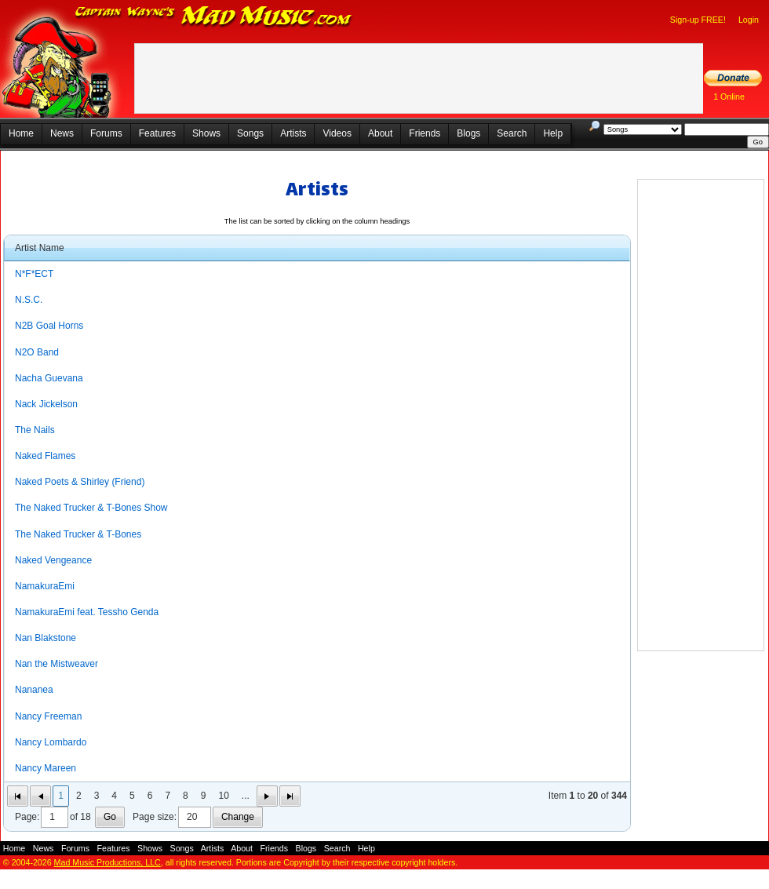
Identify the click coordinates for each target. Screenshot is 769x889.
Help (553, 133)
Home (21, 133)
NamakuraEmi (45, 586)
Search (512, 133)
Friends (424, 133)
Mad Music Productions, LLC (107, 862)
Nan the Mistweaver (56, 663)
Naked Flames (45, 455)
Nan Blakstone (45, 637)
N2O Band (37, 352)
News (62, 133)
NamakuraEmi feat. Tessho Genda (87, 612)
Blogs (468, 133)
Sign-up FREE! (698, 19)
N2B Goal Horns (49, 325)
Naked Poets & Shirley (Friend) (79, 481)
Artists (293, 133)
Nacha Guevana (49, 378)
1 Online (729, 96)
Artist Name (39, 247)
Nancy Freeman (48, 716)
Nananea (34, 689)
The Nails (35, 429)
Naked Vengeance (53, 560)
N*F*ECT (34, 273)
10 (223, 795)
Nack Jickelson (46, 404)
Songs (250, 133)
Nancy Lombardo (50, 742)
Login (748, 19)
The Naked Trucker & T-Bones (78, 534)
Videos (337, 133)
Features (157, 133)
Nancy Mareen (45, 768)
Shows (206, 133)
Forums (106, 133)
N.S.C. (28, 299)
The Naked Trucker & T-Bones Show (91, 507)
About (380, 133)
